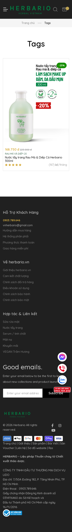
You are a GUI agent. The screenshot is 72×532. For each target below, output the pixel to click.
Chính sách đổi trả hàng (18, 282)
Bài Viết (53, 443)
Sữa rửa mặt (11, 322)
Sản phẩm (39, 443)
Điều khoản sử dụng (16, 288)
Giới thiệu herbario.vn (17, 270)
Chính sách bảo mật (16, 300)
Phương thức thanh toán (18, 242)
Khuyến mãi (10, 346)
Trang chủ (28, 23)
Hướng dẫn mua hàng (17, 230)
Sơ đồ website (37, 448)
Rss (51, 448)
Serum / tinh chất (14, 333)
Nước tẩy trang (13, 328)
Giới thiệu (24, 443)
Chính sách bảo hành (16, 294)
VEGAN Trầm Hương (16, 351)
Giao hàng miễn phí (15, 248)
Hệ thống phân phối (15, 236)
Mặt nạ (7, 339)
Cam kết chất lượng (16, 276)
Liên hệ (21, 448)
